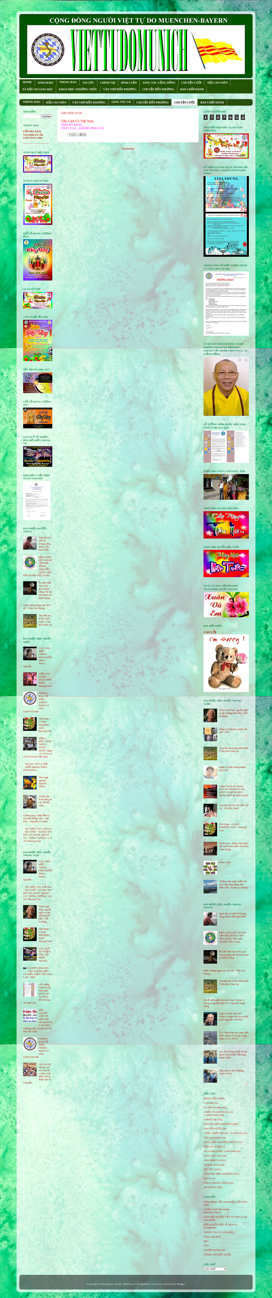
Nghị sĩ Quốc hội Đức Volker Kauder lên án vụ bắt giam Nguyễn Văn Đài (233, 1016)
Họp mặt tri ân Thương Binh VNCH (231, 1072)
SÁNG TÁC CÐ (121, 101)
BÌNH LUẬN (129, 82)
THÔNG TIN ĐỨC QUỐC (218, 1254)
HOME (27, 82)
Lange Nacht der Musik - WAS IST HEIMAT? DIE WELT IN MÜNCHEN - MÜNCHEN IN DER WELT (233, 791)
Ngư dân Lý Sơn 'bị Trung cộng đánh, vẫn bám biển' (45, 543)
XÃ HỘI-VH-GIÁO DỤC (37, 89)
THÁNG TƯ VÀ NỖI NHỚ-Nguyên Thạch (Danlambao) (35, 766)
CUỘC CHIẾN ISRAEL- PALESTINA (224, 1133)
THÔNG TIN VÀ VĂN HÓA (219, 1232)
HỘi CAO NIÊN (212, 1137)
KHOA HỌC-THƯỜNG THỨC (78, 89)
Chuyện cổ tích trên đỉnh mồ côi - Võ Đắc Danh (234, 807)
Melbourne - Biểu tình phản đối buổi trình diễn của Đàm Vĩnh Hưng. (234, 846)
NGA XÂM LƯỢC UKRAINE (220, 1151)
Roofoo (159, 1284)
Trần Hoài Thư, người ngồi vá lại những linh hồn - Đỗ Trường (45, 914)
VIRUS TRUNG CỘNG (216, 1182)
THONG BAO (68, 82)
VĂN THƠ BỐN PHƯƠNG (119, 89)
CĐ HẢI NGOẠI (212, 1107)
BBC (206, 1241)
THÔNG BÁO (31, 101)
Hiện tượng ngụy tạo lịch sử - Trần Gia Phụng (36, 607)
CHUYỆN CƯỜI (191, 82)
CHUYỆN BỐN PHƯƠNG (158, 89)
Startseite (127, 149)
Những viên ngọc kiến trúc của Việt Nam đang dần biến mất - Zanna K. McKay (233, 884)
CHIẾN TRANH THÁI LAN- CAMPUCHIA (219, 1113)
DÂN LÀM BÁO (212, 1236)
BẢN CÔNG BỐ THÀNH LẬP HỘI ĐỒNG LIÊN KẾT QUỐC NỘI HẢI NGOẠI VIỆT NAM (232, 937)
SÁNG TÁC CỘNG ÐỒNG (159, 82)
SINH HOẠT (45, 82)
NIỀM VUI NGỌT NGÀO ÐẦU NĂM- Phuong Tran (45, 679)
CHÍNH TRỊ (107, 82)
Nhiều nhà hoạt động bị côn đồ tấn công (45, 801)
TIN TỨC (88, 82)
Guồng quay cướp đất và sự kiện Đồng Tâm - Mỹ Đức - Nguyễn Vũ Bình (36, 818)
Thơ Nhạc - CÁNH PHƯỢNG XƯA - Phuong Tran (45, 724)
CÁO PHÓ (209, 1103)
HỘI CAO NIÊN (217, 82)
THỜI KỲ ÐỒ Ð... (72, 124)
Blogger (181, 1284)
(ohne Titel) (225, 862)
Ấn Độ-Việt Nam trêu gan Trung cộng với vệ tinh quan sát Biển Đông (45, 590)
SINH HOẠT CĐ (212, 1160)
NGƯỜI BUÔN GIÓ (214, 1250)
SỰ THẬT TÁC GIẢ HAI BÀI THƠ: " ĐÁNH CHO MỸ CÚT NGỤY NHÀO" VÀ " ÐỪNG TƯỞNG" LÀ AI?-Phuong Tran (37, 834)
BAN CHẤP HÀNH (192, 89)
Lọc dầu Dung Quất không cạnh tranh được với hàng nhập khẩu (233, 1054)
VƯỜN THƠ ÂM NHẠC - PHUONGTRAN (217, 1211)
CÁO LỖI (210, 632)
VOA (206, 1245)
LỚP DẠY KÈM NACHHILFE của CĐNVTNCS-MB (33, 134)
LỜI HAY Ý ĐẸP (213, 1146)
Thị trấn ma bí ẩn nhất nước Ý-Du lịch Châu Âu (45, 620)
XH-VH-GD (210, 1187)
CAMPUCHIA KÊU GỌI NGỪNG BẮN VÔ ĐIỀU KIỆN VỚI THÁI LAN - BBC (37, 972)
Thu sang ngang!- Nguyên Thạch (43, 782)
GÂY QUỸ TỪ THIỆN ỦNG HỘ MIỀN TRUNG (44, 954)
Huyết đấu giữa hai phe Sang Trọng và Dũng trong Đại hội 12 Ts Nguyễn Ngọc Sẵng (224, 1003)
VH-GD (208, 1178)
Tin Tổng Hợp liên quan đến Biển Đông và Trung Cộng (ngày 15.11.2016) (233, 1035)
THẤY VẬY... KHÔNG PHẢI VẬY (83, 128)
